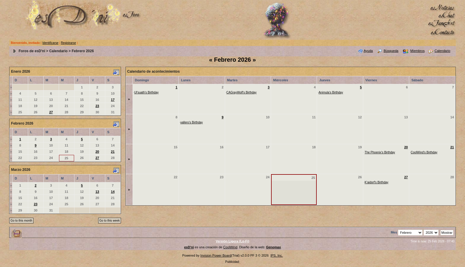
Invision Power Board (215, 255)
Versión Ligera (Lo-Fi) (232, 241)
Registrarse (68, 42)
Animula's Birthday (331, 92)
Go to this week (109, 220)
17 (112, 99)
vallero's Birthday (191, 122)
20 (97, 151)
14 (112, 191)
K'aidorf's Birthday (376, 182)
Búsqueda (391, 51)
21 (112, 151)
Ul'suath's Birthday (146, 92)
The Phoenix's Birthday (380, 152)
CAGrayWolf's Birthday (241, 92)
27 (51, 112)
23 (97, 106)
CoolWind (230, 247)
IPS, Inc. (276, 255)
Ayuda (368, 51)
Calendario (58, 51)
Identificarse (50, 42)
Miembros (417, 51)
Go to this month (21, 220)
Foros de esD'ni (32, 51)
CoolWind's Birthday (424, 152)
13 (97, 191)
